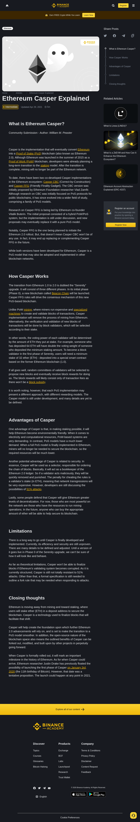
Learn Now (88, 15)
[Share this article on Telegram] (123, 35)
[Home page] (60, 5)
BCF (61, 756)
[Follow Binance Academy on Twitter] (39, 788)
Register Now (120, 225)
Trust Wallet (64, 777)
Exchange (63, 750)
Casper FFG (21, 185)
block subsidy (37, 382)
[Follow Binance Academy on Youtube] (49, 788)
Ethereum (84, 149)
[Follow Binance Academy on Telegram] (44, 788)
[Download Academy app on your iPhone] (79, 795)
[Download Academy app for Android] (97, 795)
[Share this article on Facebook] (114, 35)
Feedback (86, 772)
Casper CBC (51, 181)
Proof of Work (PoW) (21, 161)
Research (63, 772)
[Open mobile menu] (133, 5)
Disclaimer (86, 761)
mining (28, 309)
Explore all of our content (70, 709)
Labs (61, 761)
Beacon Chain (60, 293)
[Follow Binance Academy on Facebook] (34, 788)
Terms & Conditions (90, 750)
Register (123, 5)
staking (44, 165)
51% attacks (34, 489)
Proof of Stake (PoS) (28, 153)
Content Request (89, 767)
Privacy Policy (88, 756)
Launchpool (64, 767)
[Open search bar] (112, 5)
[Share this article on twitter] (105, 35)
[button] (133, 5)
